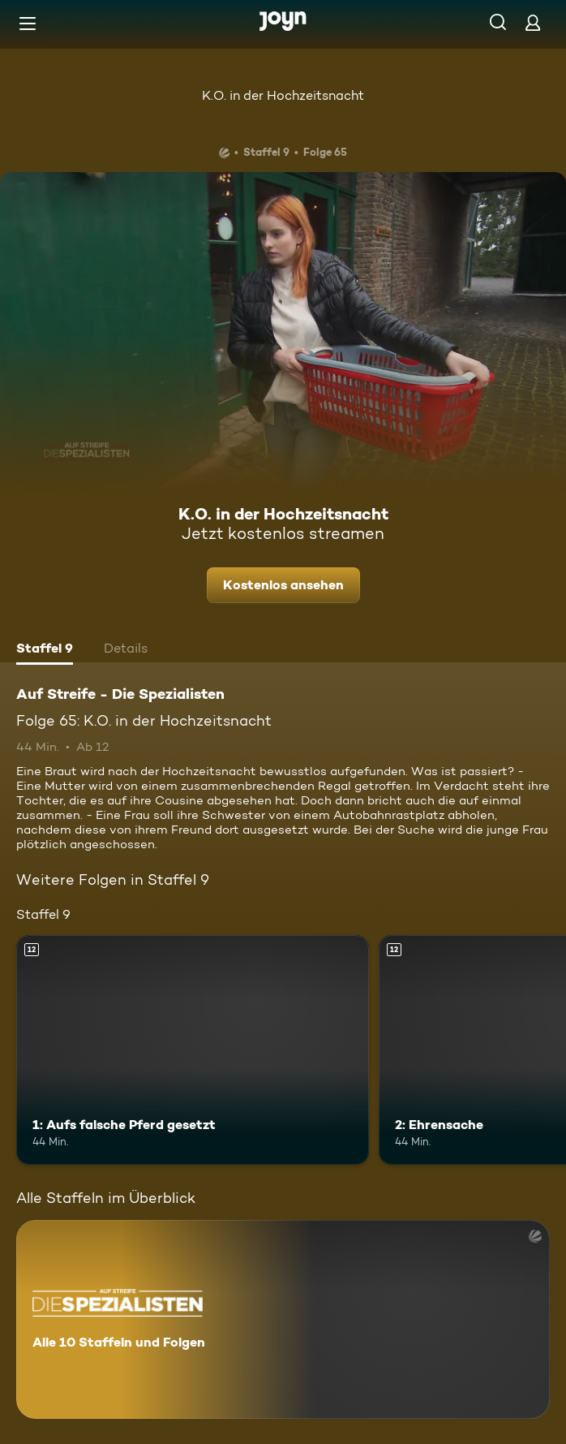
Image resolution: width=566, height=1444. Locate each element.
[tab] (44, 650)
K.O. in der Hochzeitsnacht (283, 95)
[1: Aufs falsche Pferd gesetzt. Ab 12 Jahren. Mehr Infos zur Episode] (192, 1050)
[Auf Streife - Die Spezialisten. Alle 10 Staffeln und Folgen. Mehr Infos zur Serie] (283, 1319)
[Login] (532, 22)
